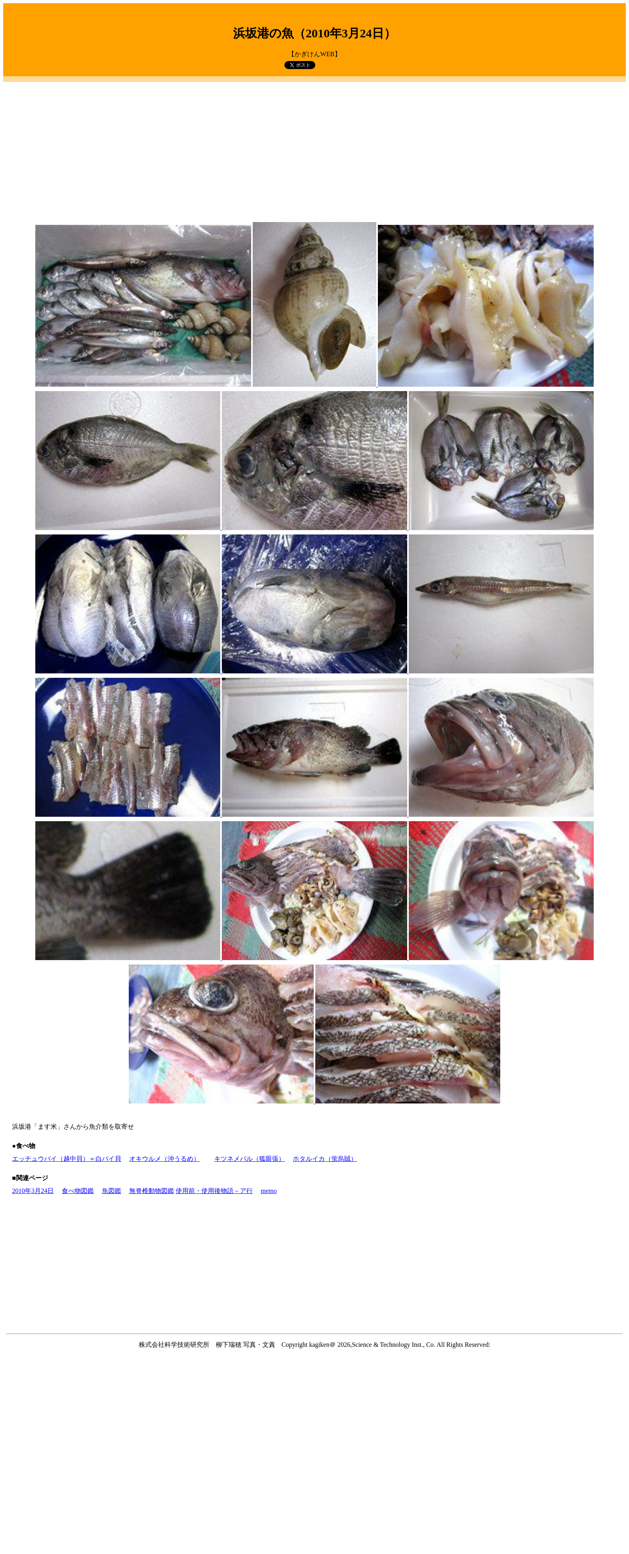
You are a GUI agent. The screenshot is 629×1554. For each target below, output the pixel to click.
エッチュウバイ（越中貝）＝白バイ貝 (66, 1158)
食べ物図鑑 (78, 1190)
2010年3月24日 (33, 1190)
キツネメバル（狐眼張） (249, 1158)
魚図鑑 (111, 1190)
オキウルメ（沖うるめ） (164, 1158)
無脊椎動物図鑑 (151, 1190)
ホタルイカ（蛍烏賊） (325, 1158)
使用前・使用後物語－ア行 (214, 1190)
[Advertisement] (314, 141)
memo (269, 1190)
